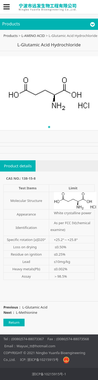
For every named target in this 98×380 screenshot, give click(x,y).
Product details (18, 165)
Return (14, 322)
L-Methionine (26, 312)
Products (10, 35)
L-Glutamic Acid (35, 307)
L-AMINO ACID (33, 35)
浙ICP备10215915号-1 (49, 374)
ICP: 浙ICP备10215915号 (39, 359)
